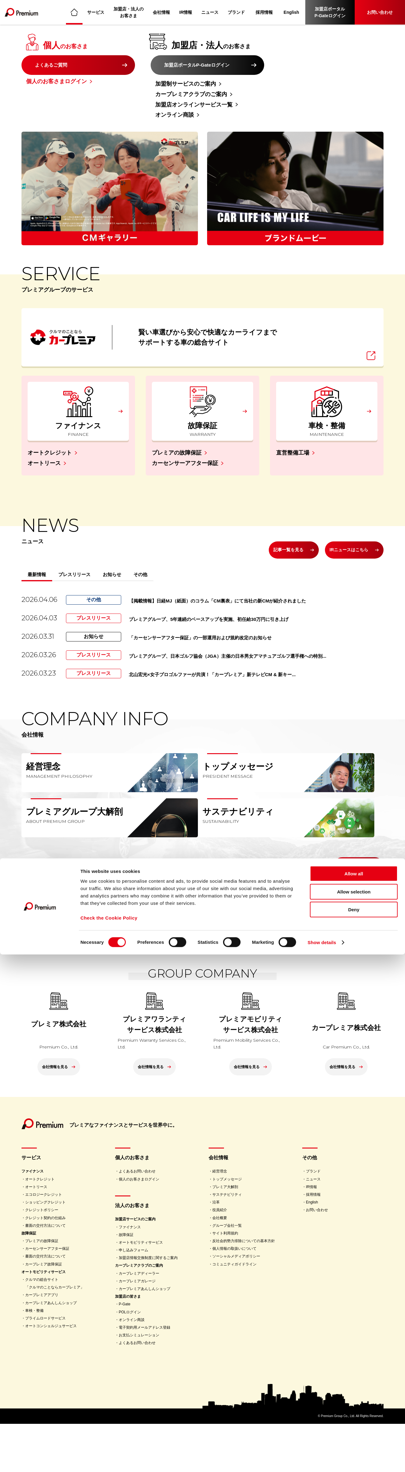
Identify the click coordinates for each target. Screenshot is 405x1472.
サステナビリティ (227, 1243)
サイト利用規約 (225, 1281)
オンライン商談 (174, 115)
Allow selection (353, 1409)
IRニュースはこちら (342, 532)
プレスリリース (96, 561)
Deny (354, 1427)
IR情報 (186, 12)
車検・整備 (34, 1359)
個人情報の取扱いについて (234, 1297)
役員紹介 (219, 1258)
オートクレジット (50, 435)
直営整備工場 (292, 435)
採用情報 (264, 12)
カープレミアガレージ (137, 1329)
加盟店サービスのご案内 (135, 1267)
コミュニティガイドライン (234, 1312)
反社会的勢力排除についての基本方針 (243, 1289)
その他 (189, 561)
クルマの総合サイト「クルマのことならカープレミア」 (54, 1332)
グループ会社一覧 (227, 1274)
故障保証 (28, 1281)
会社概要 (219, 1266)
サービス (96, 12)
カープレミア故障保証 (43, 1312)
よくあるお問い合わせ (137, 1219)
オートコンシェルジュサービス (51, 1374)
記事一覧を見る (267, 532)
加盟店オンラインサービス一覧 (194, 105)
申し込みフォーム (133, 1298)
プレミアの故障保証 (177, 435)
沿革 (216, 1250)
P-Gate (124, 1352)
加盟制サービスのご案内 (185, 84)
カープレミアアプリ (41, 1343)
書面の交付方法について (45, 1274)
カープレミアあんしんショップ (51, 1351)
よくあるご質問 (53, 65)
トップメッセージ (227, 1227)
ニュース (210, 12)
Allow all (354, 1391)
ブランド (236, 12)
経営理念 (219, 1219)
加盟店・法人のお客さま (129, 12)
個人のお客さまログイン (56, 84)
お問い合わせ (380, 12)
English (291, 12)
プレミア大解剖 (225, 1235)
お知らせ (150, 561)
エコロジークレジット (43, 1243)
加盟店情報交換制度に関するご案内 (148, 1306)
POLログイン (130, 1360)
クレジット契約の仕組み (45, 1266)
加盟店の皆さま (128, 1344)
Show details (322, 1459)
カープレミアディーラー (139, 1321)
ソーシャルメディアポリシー (236, 1305)
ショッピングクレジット (45, 1250)
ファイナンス (32, 1219)
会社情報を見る (347, 898)
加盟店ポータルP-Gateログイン (330, 12)
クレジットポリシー (41, 1258)
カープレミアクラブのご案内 (191, 94)
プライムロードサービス (45, 1366)
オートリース (44, 445)
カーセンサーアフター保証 (185, 445)
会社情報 (161, 12)
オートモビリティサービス (43, 1320)
